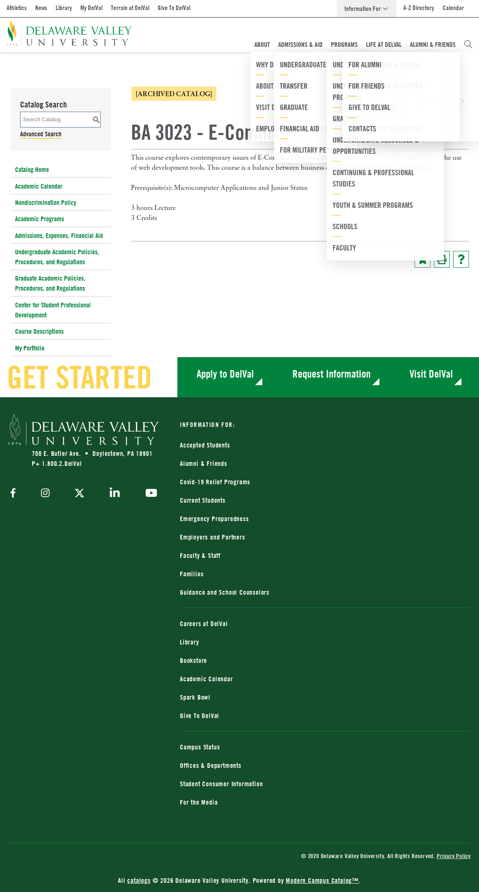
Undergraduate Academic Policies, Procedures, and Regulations (57, 257)
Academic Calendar (38, 186)
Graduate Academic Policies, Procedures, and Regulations (50, 283)
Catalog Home (32, 169)
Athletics (17, 8)
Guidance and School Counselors (224, 592)
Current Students (202, 500)
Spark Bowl (195, 697)
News (41, 8)
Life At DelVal (384, 44)
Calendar (453, 8)
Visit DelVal (431, 373)
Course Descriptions (39, 331)
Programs (344, 44)
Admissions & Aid (300, 44)
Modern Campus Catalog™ (322, 880)
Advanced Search (40, 134)
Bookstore (193, 660)
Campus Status (200, 747)
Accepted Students (205, 445)
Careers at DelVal (204, 623)
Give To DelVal (174, 8)
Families (191, 574)
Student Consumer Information (221, 784)
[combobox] (385, 80)
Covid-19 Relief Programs (215, 482)
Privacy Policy (454, 855)
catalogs (138, 880)
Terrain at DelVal (130, 8)
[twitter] (79, 494)
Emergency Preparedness (214, 518)
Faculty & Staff (200, 555)
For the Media (199, 802)
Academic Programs (39, 219)
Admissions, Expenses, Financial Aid (59, 235)
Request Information (331, 373)
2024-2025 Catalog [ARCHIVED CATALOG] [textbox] (357, 80)
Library (64, 8)
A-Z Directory (418, 8)
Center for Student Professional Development (53, 310)
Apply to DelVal (225, 373)
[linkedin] (114, 494)
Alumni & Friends (433, 44)
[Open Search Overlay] (468, 44)
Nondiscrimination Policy (45, 202)
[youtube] (149, 494)
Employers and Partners (212, 537)
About (262, 44)
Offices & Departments (210, 765)
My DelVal (91, 8)
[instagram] (45, 493)
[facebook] (15, 494)
